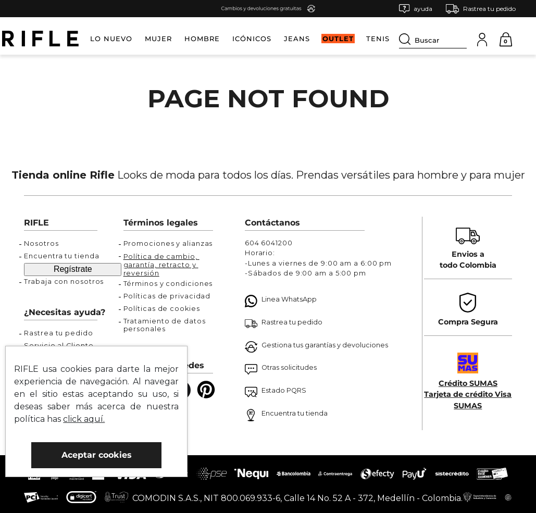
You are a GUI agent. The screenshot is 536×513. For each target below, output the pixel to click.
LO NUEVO (111, 38)
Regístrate (73, 269)
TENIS (378, 38)
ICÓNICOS (251, 38)
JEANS (297, 38)
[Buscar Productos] (407, 39)
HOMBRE (202, 38)
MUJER (158, 38)
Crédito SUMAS (468, 383)
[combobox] (433, 38)
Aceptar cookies (96, 455)
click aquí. (84, 419)
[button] (416, 8)
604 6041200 (269, 243)
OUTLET (338, 38)
